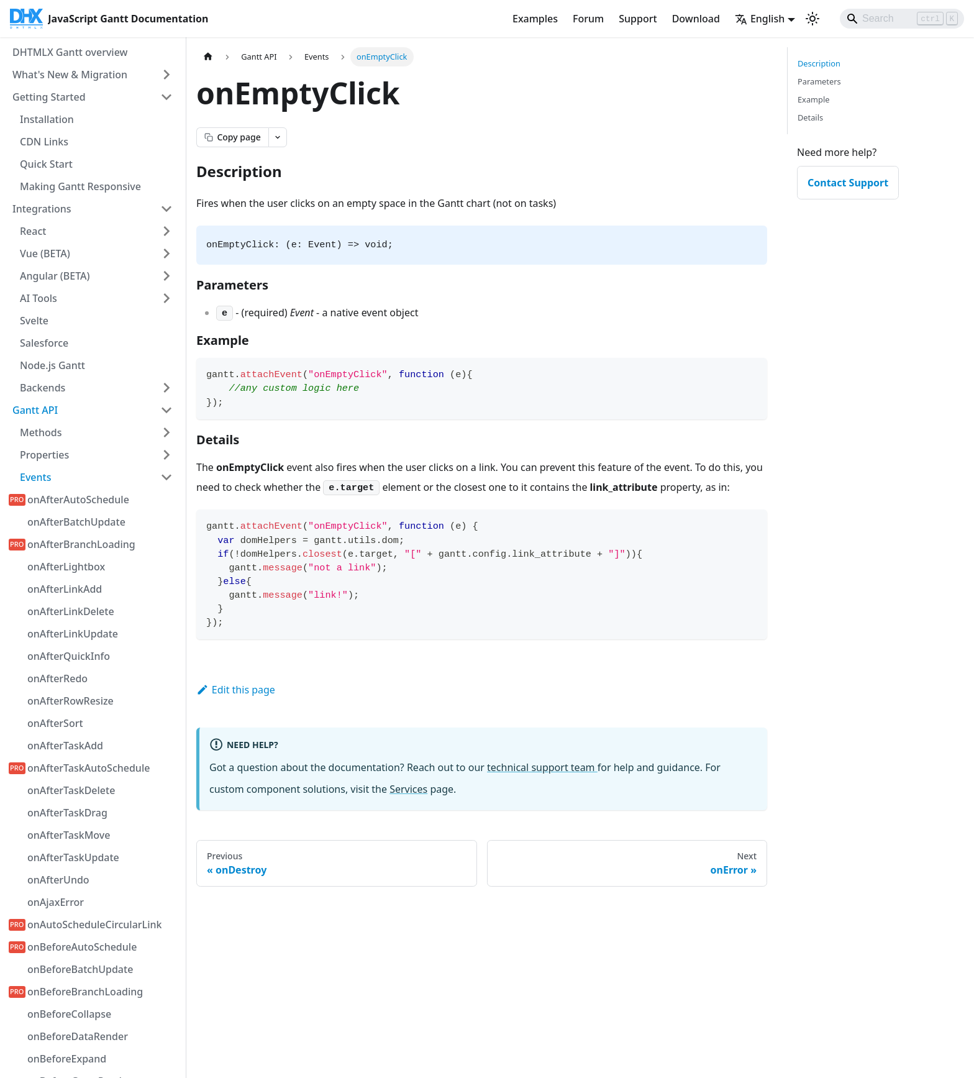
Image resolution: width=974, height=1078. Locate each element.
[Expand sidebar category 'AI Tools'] (166, 298)
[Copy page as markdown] (232, 137)
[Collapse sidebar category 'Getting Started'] (166, 97)
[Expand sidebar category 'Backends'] (166, 388)
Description (819, 63)
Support (638, 18)
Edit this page (235, 690)
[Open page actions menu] (277, 137)
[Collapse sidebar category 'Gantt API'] (166, 410)
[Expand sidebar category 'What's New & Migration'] (166, 75)
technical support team (542, 767)
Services (408, 789)
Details (810, 117)
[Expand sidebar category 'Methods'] (166, 432)
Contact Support (848, 183)
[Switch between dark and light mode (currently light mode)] (812, 19)
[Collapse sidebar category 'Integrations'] (166, 209)
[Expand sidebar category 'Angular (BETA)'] (166, 276)
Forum (588, 18)
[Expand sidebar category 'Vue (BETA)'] (166, 253)
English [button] (760, 18)
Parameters (819, 81)
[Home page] (208, 56)
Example (813, 99)
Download (696, 18)
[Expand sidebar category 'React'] (166, 231)
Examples (535, 18)
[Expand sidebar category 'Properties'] (166, 455)
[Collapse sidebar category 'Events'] (166, 477)
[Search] (902, 19)
